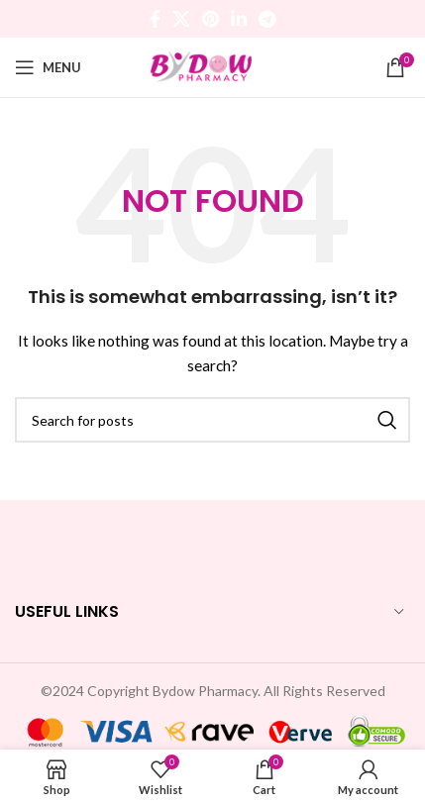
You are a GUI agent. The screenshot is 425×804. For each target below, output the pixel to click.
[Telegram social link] (267, 19)
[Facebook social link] (155, 19)
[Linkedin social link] (239, 19)
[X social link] (181, 19)
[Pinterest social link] (210, 19)
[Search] (212, 420)
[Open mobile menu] (48, 67)
